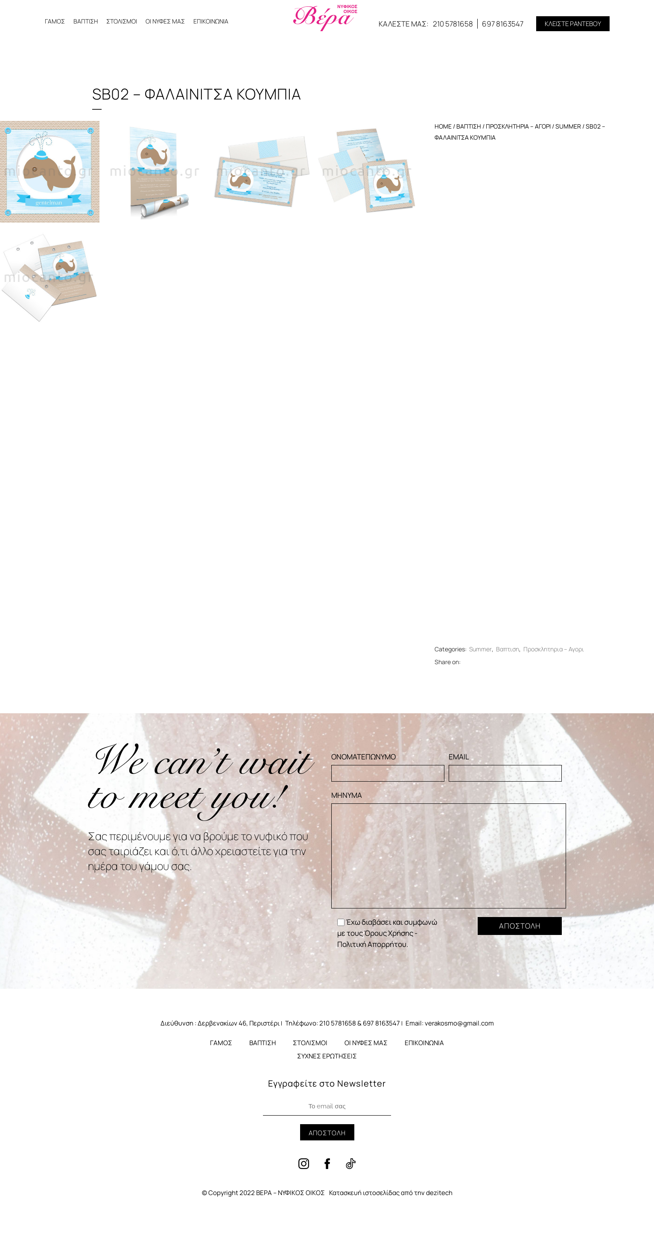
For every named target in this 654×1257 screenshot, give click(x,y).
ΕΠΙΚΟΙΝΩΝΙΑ (210, 21)
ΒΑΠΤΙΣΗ (85, 21)
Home (443, 126)
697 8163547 (502, 24)
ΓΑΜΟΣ (55, 21)
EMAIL (505, 767)
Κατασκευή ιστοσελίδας (364, 1192)
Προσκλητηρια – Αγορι (518, 126)
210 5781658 (453, 24)
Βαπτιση (468, 126)
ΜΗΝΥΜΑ (448, 849)
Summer (568, 126)
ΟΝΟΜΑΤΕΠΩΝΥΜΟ (387, 767)
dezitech (439, 1192)
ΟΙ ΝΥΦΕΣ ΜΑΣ (165, 21)
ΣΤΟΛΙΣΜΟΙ (121, 21)
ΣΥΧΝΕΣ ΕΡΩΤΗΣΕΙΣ (327, 1056)
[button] (573, 23)
